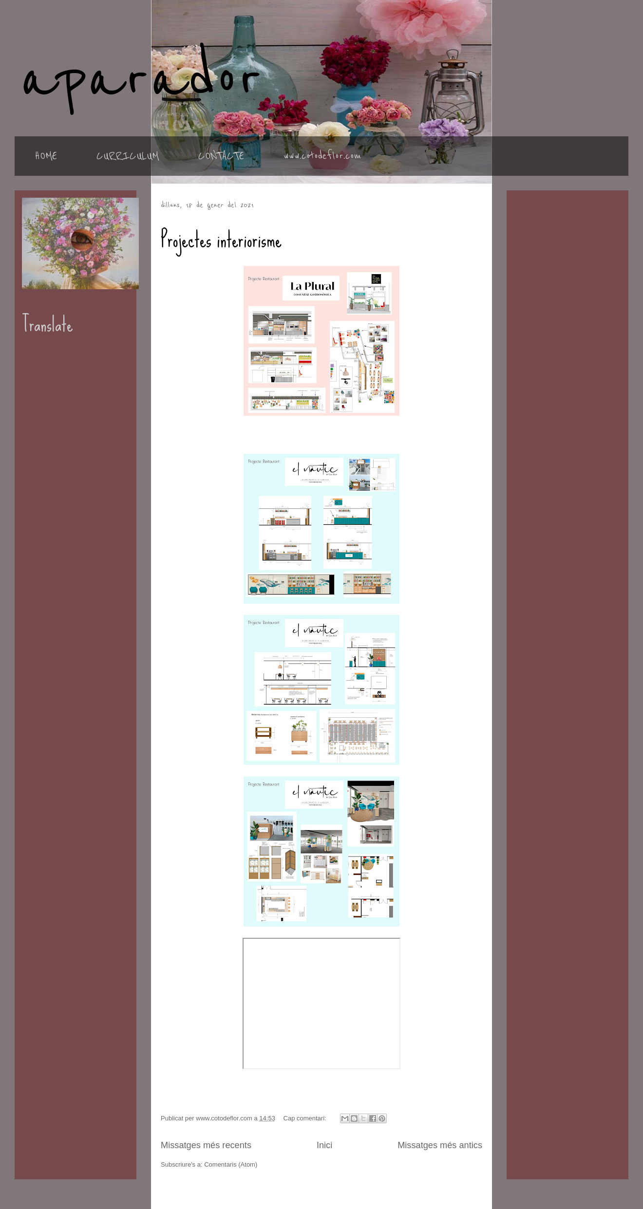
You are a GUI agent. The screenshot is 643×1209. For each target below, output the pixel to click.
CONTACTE (221, 156)
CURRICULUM (127, 156)
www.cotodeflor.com (322, 156)
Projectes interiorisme (221, 240)
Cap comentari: (306, 1118)
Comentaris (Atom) (230, 1164)
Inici (324, 1145)
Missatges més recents (206, 1145)
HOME (46, 156)
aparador (141, 79)
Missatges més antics (439, 1145)
